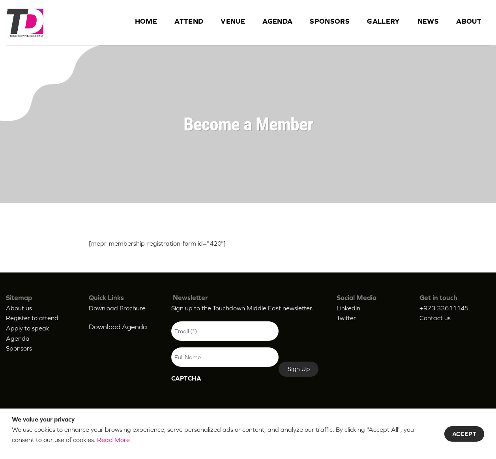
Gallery (383, 21)
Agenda (277, 21)
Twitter (346, 317)
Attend (188, 21)
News (428, 21)
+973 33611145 (443, 308)
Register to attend (32, 317)
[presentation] (231, 402)
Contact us (435, 317)
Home (146, 21)
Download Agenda (118, 327)
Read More (113, 439)
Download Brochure (117, 308)
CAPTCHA (186, 378)
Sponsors (330, 21)
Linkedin (348, 308)
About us (19, 308)
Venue (233, 21)
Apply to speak (27, 328)
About (468, 21)
